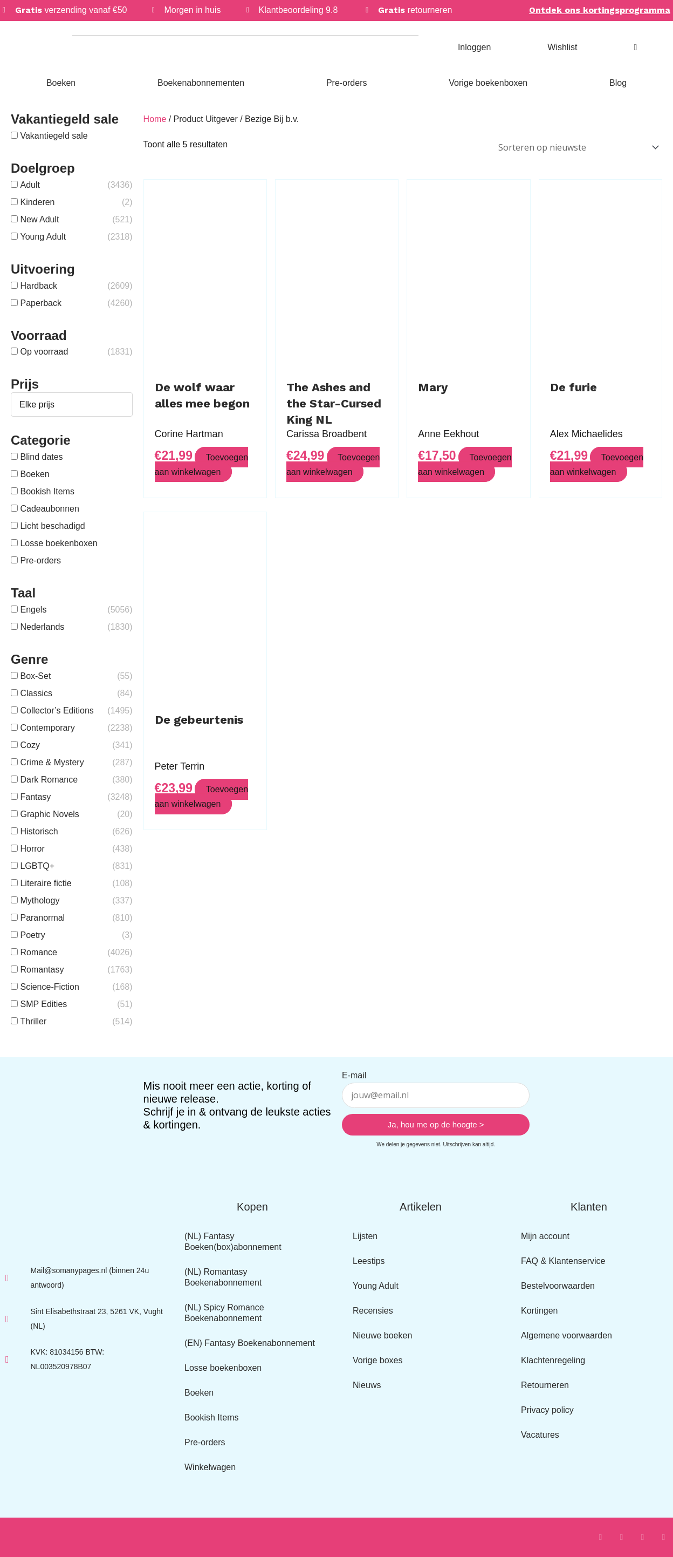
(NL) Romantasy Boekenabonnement (223, 1277)
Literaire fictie (45, 883)
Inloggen (474, 47)
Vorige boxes (378, 1360)
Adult (29, 184)
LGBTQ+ (37, 866)
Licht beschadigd (52, 526)
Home (155, 119)
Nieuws (367, 1385)
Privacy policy (547, 1410)
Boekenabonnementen (200, 82)
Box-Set (35, 676)
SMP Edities (43, 1004)
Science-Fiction (49, 986)
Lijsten (365, 1236)
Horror (32, 848)
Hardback (38, 285)
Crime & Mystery (52, 762)
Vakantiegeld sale (53, 135)
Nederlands (42, 626)
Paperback (40, 303)
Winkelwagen (210, 1467)
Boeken (60, 82)
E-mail (354, 1075)
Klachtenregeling (553, 1360)
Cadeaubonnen (49, 508)
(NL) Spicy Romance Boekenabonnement (224, 1313)
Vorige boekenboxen (488, 82)
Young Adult (43, 236)
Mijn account (545, 1236)
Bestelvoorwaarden (558, 1285)
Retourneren (545, 1385)
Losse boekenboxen (58, 543)
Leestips (369, 1261)
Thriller (33, 1021)
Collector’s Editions (56, 710)
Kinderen (37, 202)
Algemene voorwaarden (566, 1335)
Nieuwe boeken (382, 1335)
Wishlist (562, 47)
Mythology (39, 900)
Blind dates (41, 456)
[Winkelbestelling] (576, 146)
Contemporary (47, 727)
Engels (33, 609)
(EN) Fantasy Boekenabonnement (249, 1343)
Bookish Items (47, 491)
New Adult (39, 219)
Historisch (39, 831)
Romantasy (42, 969)
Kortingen (539, 1310)
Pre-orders (346, 82)
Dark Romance (49, 779)
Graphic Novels (49, 814)
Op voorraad (44, 351)
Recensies (373, 1310)
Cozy (29, 745)
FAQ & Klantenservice (563, 1261)
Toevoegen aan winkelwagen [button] (202, 461)
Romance (38, 952)
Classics (36, 693)
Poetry (32, 935)
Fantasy (35, 796)
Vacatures (540, 1434)
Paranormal (42, 917)
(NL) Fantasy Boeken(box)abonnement (232, 1242)
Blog (618, 82)
